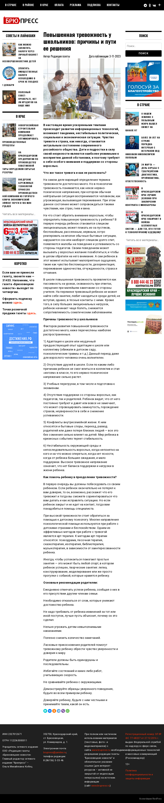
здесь (17, 302)
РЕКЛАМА (75, 5)
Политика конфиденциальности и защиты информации (139, 774)
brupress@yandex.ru (54, 752)
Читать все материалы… (19, 214)
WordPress (157, 798)
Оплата (59, 5)
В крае (44, 5)
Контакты (113, 5)
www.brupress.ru (101, 750)
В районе (28, 5)
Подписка (94, 5)
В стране (10, 5)
